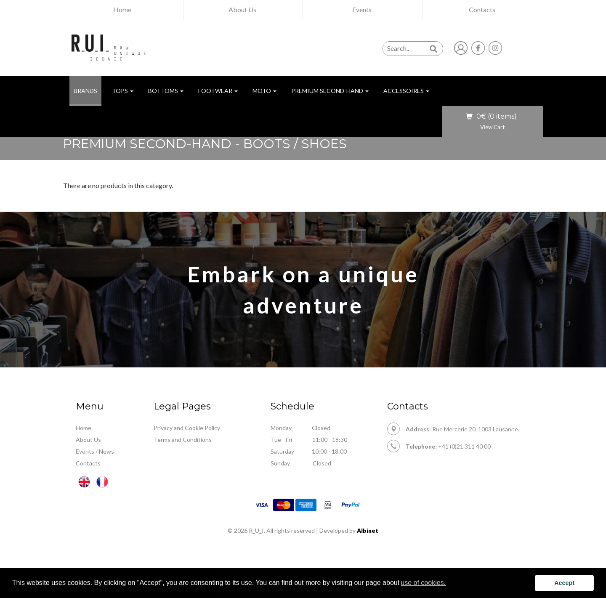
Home (83, 427)
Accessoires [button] (406, 90)
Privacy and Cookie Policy (187, 427)
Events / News (95, 451)
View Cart (492, 127)
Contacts (88, 463)
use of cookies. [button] (423, 582)
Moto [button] (264, 90)
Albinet (367, 530)
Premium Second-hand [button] (330, 90)
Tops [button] (122, 90)
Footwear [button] (218, 90)
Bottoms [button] (165, 90)
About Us (88, 439)
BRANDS (87, 90)
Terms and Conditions (183, 439)
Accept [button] (564, 582)
